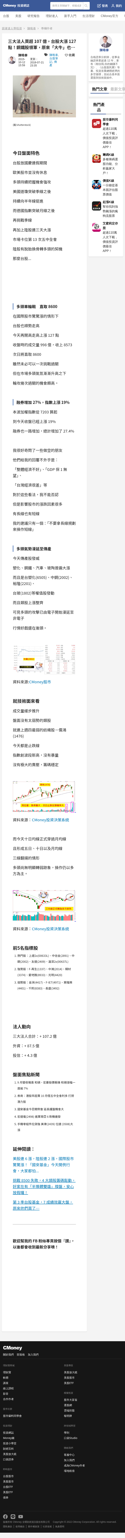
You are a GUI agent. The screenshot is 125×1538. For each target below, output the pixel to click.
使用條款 (20, 1526)
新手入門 (70, 16)
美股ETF (8, 1492)
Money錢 (8, 1438)
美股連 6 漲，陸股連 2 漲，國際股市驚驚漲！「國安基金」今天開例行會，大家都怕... (43, 1164)
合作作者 (8, 1399)
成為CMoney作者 (74, 1465)
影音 (5, 1393)
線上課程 (8, 1388)
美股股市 (8, 1481)
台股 (6, 16)
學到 (66, 1432)
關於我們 (8, 1354)
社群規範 (47, 1526)
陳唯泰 (31, 28)
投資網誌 (8, 1432)
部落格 (21, 1354)
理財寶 (7, 1372)
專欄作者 (46, 28)
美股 (18, 16)
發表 (102, 5)
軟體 (5, 1377)
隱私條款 (7, 1526)
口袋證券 (8, 1459)
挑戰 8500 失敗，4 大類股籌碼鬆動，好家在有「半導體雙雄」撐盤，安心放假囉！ (44, 1186)
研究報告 (33, 16)
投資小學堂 (9, 1443)
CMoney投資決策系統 (50, 819)
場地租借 (69, 1471)
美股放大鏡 (9, 1454)
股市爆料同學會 (12, 1416)
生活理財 (88, 16)
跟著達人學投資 (12, 28)
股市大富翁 (70, 1400)
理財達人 (52, 16)
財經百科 (8, 1448)
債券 (5, 1497)
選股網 (68, 1405)
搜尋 (86, 6)
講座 (5, 1383)
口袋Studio (70, 1438)
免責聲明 (59, 1526)
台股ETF (8, 1487)
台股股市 (8, 1476)
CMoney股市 (40, 681)
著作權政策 (33, 1526)
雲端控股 (69, 1410)
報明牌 (68, 1416)
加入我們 (33, 1354)
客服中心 (69, 1455)
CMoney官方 (109, 16)
